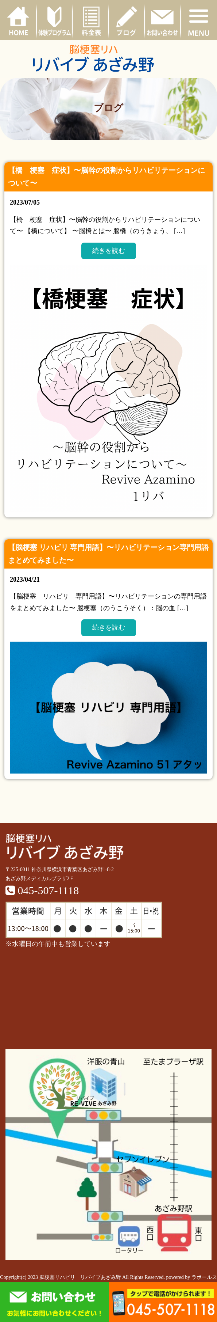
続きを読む (108, 250)
